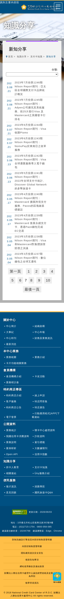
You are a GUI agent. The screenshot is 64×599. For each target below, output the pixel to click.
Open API (12, 454)
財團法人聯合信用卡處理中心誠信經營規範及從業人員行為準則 (32, 574)
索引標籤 (40, 442)
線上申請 (40, 395)
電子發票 (11, 417)
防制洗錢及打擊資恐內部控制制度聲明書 (32, 539)
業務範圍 (11, 357)
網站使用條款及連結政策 (32, 566)
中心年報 (40, 332)
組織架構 (40, 326)
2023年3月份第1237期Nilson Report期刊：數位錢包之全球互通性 (30, 257)
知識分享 (21, 56)
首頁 (10, 56)
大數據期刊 (41, 448)
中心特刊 (11, 338)
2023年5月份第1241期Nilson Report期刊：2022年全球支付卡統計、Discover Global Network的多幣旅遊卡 (31, 181)
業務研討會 (12, 382)
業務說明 (11, 442)
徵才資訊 (11, 486)
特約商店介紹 (14, 395)
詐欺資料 (40, 436)
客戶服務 (11, 401)
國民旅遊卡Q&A (44, 492)
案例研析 (11, 448)
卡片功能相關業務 (16, 363)
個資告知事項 (32, 560)
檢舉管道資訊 (32, 583)
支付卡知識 (36, 56)
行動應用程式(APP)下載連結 (46, 415)
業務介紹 (40, 357)
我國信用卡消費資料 (17, 436)
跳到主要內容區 (9, 2)
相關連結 (11, 473)
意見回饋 (11, 492)
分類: (55, 69)
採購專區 (40, 486)
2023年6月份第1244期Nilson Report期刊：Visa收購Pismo (30, 128)
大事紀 (10, 332)
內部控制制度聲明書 (32, 546)
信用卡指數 (41, 454)
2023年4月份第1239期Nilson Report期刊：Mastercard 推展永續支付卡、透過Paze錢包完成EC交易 (30, 223)
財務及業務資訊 (44, 338)
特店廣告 (40, 407)
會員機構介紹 (14, 376)
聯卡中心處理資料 (45, 430)
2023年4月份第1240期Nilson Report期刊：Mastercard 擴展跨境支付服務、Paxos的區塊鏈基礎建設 (30, 202)
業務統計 (11, 430)
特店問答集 (41, 401)
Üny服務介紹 (42, 473)
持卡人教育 (12, 467)
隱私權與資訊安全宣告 (32, 553)
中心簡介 (11, 326)
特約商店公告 (14, 407)
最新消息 (11, 344)
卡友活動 (40, 376)
